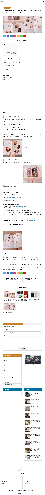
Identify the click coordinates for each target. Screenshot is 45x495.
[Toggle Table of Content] (15, 44)
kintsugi (5, 360)
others (5, 365)
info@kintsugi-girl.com (33, 490)
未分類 (5, 372)
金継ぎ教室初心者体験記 (8, 384)
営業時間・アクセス (5, 481)
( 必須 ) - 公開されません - (9, 332)
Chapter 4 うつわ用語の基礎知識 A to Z (10, 53)
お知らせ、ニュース (7, 370)
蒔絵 (5, 358)
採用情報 (3, 483)
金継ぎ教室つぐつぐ (7, 382)
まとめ (5, 54)
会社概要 (3, 477)
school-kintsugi (6, 367)
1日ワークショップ (27, 486)
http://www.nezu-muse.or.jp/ (20, 200)
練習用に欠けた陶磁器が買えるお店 (11, 52)
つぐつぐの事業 (27, 477)
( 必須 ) (8, 329)
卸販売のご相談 (27, 481)
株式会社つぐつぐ (11, 490)
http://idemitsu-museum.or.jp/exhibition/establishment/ (15, 197)
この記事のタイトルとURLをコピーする (22, 40)
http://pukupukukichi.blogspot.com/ (21, 206)
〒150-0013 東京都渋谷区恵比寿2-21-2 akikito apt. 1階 (22, 490)
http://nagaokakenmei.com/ (31, 220)
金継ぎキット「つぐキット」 (8, 377)
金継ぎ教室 (26, 483)
